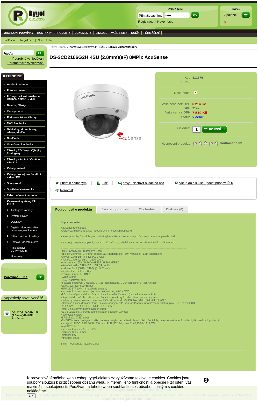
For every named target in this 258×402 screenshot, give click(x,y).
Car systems (15, 111)
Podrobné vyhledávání (28, 58)
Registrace (26, 40)
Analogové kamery (22, 210)
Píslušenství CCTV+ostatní (19, 249)
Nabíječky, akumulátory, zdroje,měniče (22, 131)
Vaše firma (119, 32)
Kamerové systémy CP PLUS (21, 203)
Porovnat (66, 190)
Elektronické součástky (21, 117)
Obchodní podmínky (18, 32)
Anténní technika (18, 84)
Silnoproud (14, 183)
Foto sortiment (16, 90)
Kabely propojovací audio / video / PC (24, 176)
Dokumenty (83, 32)
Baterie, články (16, 105)
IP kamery (16, 256)
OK (31, 396)
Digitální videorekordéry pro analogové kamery (25, 229)
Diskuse (101, 32)
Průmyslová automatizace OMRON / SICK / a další (23, 98)
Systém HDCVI (20, 215)
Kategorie (12, 76)
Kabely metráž (16, 168)
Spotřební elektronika (20, 189)
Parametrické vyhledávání (25, 63)
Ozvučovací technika (20, 144)
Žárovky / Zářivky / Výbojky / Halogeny (24, 152)
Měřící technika (16, 123)
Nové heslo (45, 40)
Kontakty (44, 32)
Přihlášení (151, 32)
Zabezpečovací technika (22, 195)
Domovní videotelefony (24, 241)
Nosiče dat (14, 138)
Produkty (63, 32)
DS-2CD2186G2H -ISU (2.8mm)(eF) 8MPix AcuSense (25, 315)
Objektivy (16, 221)
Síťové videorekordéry (25, 236)
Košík (135, 32)
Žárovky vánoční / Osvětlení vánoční (24, 161)
